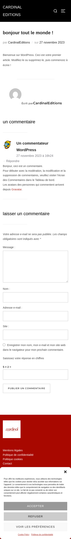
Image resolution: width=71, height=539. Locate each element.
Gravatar (16, 189)
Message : (9, 247)
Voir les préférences (35, 526)
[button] (65, 472)
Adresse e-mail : (12, 307)
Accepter (35, 506)
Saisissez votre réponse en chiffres (23, 358)
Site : (6, 326)
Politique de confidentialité (42, 535)
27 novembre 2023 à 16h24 (34, 155)
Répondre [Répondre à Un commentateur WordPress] (12, 161)
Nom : (6, 288)
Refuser (35, 516)
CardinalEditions (19, 42)
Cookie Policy (23, 535)
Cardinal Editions (12, 11)
